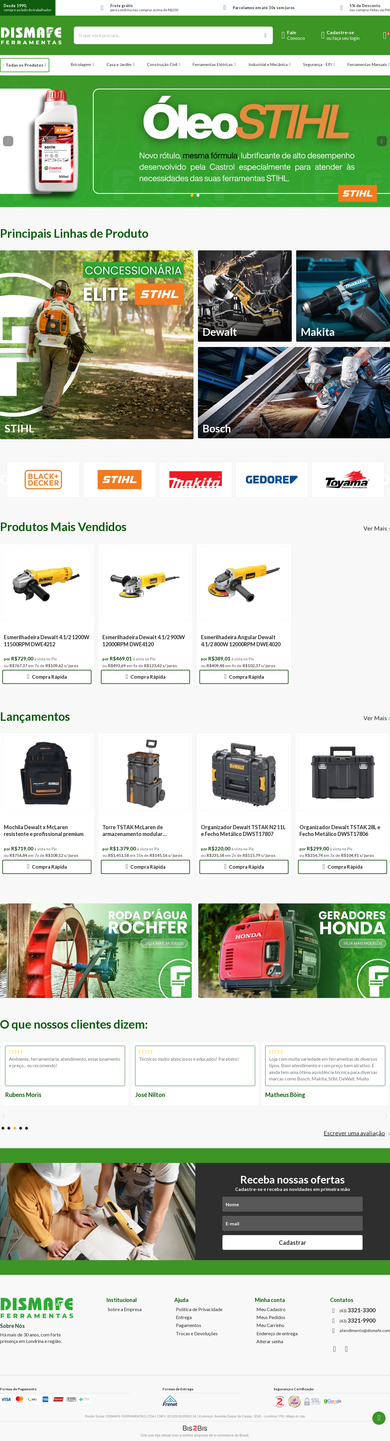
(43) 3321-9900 (379, 1418)
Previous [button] (8, 141)
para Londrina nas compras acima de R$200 (144, 8)
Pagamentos (188, 1325)
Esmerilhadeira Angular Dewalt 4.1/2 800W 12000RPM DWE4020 (241, 640)
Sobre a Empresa (125, 1309)
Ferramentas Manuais (367, 64)
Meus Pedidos (270, 1317)
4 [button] (20, 1128)
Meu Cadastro (271, 1309)
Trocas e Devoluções (197, 1333)
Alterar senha (269, 1341)
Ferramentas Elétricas (213, 64)
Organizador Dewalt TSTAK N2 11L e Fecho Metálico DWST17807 (243, 830)
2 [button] (197, 195)
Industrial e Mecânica (268, 64)
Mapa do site (295, 1416)
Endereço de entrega (277, 1333)
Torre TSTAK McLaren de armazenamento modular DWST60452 (132, 834)
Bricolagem (81, 64)
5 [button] (26, 1128)
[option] (195, 141)
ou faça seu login (343, 38)
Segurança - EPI (317, 64)
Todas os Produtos (24, 64)
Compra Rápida (49, 677)
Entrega (184, 1317)
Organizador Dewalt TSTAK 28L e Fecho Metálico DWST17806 (339, 830)
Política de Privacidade (199, 1309)
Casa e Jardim (119, 64)
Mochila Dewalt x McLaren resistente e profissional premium (43, 830)
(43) (358, 1310)
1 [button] (192, 195)
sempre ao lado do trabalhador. (28, 8)
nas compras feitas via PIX (370, 8)
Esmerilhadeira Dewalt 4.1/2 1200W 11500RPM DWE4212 (46, 640)
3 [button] (14, 1128)
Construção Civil (162, 64)
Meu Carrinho (270, 1325)
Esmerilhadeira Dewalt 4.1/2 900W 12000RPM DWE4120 (143, 640)
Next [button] (382, 141)
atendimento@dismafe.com (365, 1330)
